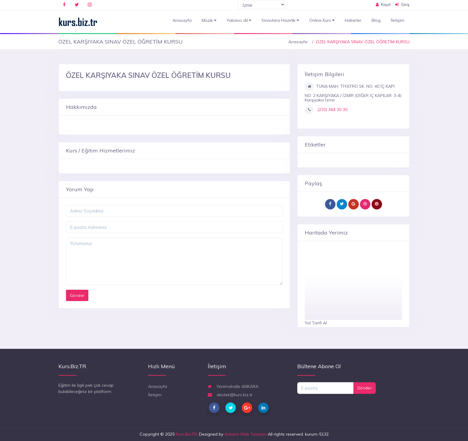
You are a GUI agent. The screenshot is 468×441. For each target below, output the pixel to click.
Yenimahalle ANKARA (233, 386)
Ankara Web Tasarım (245, 434)
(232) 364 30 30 (331, 109)
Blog (376, 20)
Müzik (209, 20)
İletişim (397, 20)
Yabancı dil (239, 20)
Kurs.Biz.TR (186, 434)
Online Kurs (322, 20)
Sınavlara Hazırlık (280, 20)
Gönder (364, 388)
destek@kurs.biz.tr (230, 394)
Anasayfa (182, 20)
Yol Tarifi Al (316, 323)
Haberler (353, 20)
